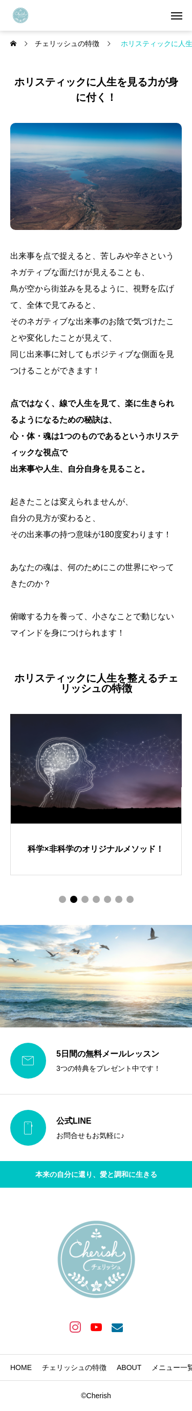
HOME (21, 1367)
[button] (62, 899)
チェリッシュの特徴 (74, 1367)
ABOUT (129, 1367)
